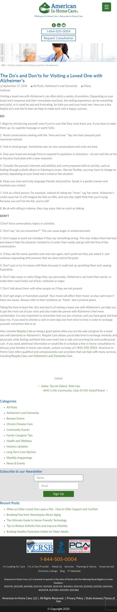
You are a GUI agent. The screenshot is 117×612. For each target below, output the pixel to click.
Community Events (18, 429)
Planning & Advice (86, 566)
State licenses (94, 598)
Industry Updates (17, 446)
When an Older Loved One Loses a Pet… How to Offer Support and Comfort (52, 509)
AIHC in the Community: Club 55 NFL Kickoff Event (75, 390)
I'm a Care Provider (38, 566)
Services (69, 566)
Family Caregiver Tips (20, 435)
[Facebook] (54, 25)
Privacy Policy (75, 598)
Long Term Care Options (21, 452)
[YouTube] (64, 25)
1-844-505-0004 (58, 31)
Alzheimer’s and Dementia (61, 86)
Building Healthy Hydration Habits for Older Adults (38, 531)
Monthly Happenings (19, 457)
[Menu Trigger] (106, 6)
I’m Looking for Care (14, 566)
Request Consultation (58, 38)
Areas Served (106, 566)
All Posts (38, 86)
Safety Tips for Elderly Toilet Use (58, 386)
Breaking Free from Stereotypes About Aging (34, 514)
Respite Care (24, 331)
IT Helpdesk (74, 571)
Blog (62, 571)
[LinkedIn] (59, 25)
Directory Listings (47, 571)
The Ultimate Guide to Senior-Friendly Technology (37, 520)
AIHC (3, 65)
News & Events (16, 463)
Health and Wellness (19, 441)
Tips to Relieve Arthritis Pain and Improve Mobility (37, 526)
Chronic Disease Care (20, 424)
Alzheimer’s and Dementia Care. (53, 356)
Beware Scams (15, 418)
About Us (57, 566)
